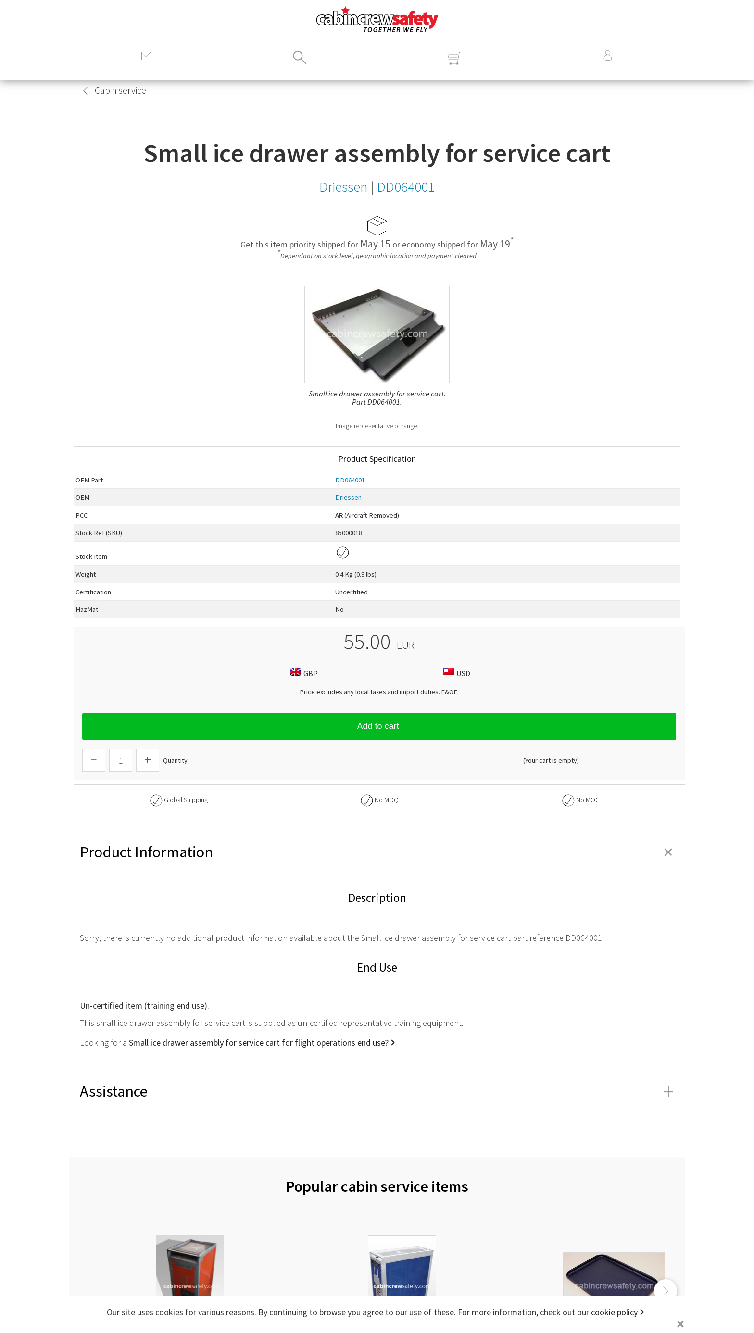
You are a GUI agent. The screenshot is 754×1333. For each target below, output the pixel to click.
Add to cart (379, 726)
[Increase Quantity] (147, 760)
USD (455, 673)
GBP (303, 673)
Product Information (377, 851)
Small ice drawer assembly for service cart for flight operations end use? (259, 1042)
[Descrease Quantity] (93, 760)
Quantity (175, 760)
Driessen (348, 497)
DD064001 (350, 480)
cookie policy (614, 1312)
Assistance (377, 1091)
